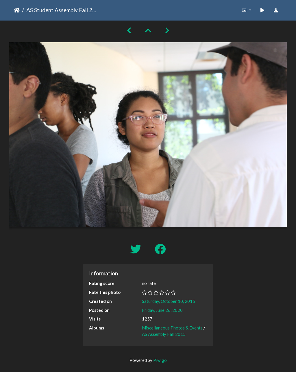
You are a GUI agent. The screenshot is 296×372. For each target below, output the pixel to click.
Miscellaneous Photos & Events (172, 327)
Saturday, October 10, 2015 (168, 301)
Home (17, 10)
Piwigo (160, 360)
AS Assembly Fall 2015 (164, 334)
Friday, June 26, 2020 (162, 310)
